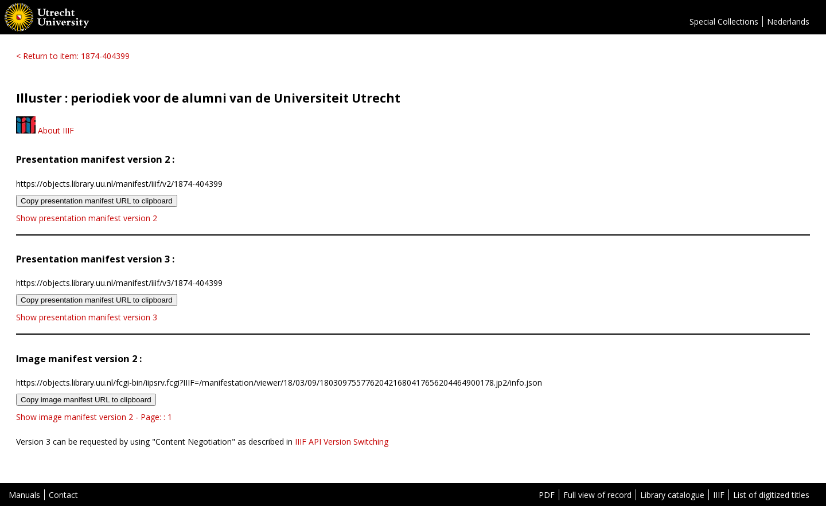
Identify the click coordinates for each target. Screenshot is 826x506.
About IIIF (45, 130)
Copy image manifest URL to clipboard (86, 399)
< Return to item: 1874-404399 (73, 55)
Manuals (24, 494)
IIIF (718, 494)
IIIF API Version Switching (341, 441)
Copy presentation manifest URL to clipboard (97, 201)
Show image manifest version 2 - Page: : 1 (94, 416)
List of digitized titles (771, 494)
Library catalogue (672, 494)
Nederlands (788, 21)
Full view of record (597, 494)
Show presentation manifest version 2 (86, 218)
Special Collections (723, 21)
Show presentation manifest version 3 (86, 317)
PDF (547, 494)
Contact (63, 494)
